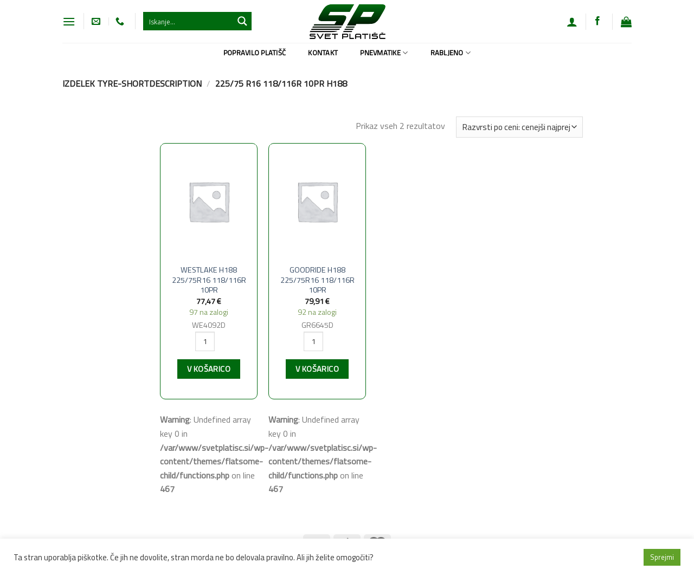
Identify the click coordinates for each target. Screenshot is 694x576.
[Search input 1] (188, 21)
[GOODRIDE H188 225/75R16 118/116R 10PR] (317, 201)
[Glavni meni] (68, 21)
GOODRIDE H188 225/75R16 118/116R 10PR (317, 280)
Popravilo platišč (254, 52)
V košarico (208, 369)
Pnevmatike (384, 52)
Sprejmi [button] (662, 557)
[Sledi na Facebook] (597, 21)
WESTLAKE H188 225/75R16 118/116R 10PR (209, 280)
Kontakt (323, 52)
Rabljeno (450, 52)
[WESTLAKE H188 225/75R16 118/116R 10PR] (209, 201)
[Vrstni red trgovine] (519, 127)
